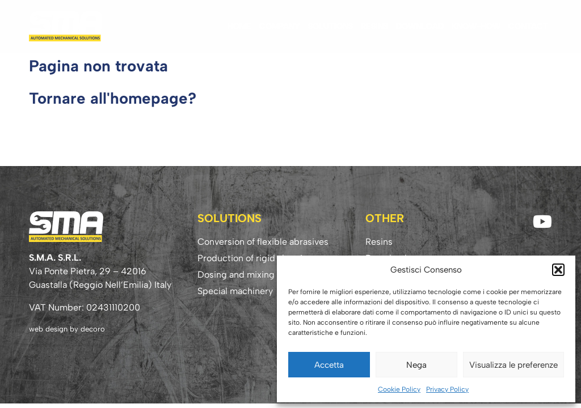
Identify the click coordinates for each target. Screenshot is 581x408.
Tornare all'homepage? (113, 98)
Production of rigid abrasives (257, 258)
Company (279, 26)
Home (239, 26)
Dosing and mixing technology (260, 274)
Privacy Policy (447, 389)
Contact (528, 26)
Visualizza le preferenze (513, 365)
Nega (416, 365)
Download (420, 26)
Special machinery (235, 291)
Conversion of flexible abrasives (263, 241)
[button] (558, 269)
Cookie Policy (399, 389)
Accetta (329, 365)
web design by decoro (67, 329)
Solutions (330, 26)
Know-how (476, 26)
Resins (374, 26)
